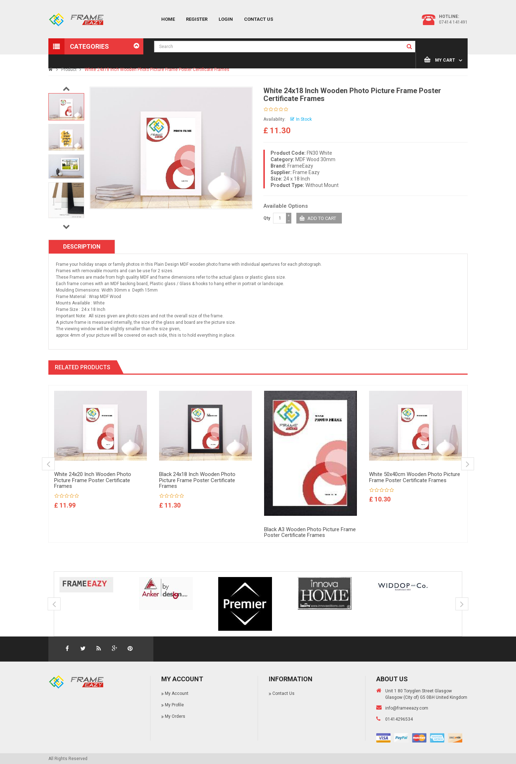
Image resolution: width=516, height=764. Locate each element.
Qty (266, 218)
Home (168, 19)
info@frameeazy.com (406, 708)
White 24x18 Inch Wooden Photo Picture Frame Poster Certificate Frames (157, 69)
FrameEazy (300, 166)
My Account (176, 693)
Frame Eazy (306, 172)
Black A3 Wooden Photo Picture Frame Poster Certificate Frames (310, 532)
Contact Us (258, 19)
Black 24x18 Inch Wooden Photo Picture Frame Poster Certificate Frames (197, 480)
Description (81, 246)
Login (226, 19)
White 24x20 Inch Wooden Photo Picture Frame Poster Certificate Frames (92, 480)
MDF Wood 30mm (315, 159)
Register (196, 19)
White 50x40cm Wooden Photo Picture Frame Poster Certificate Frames (414, 477)
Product (69, 69)
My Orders (175, 716)
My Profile (174, 704)
